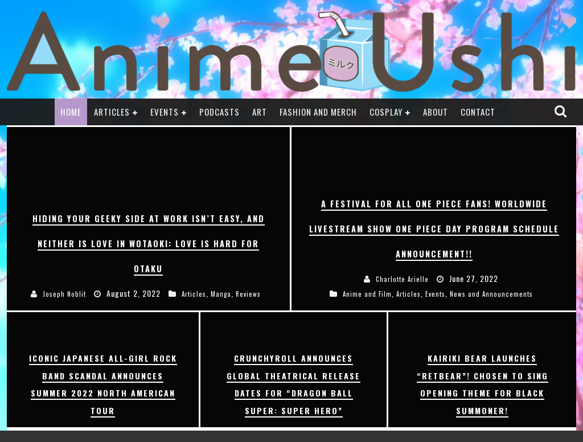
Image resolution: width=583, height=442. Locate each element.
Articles (112, 111)
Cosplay (386, 111)
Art (259, 111)
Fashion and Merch (318, 111)
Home (70, 111)
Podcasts (219, 111)
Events (164, 111)
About (435, 111)
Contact (478, 111)
